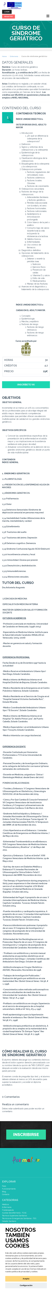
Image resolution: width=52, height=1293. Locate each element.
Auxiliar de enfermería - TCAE (14, 1213)
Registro (8, 16)
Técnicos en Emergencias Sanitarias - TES (19, 1218)
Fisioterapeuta (8, 1210)
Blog (4, 1192)
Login (6, 12)
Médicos (5, 1204)
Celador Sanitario (9, 1221)
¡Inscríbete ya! (26, 384)
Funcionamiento (9, 1189)
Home (4, 56)
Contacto (5, 1194)
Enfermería (14, 56)
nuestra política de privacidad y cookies (21, 1272)
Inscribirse (26, 1134)
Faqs (4, 1186)
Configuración (26, 1285)
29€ (45, 371)
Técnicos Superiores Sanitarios (14, 1216)
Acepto (26, 1279)
